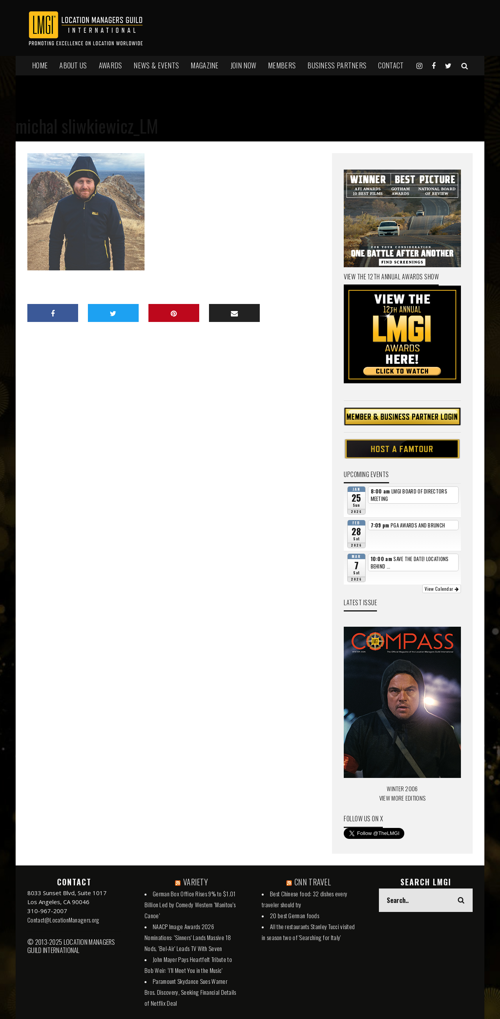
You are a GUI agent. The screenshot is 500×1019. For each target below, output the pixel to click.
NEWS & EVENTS (156, 65)
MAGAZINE (204, 65)
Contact (391, 65)
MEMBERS (282, 65)
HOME (40, 65)
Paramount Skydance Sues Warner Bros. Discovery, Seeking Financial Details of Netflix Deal (190, 992)
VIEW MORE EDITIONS (402, 798)
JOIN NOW (243, 65)
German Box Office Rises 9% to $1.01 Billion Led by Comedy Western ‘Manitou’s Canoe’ (190, 904)
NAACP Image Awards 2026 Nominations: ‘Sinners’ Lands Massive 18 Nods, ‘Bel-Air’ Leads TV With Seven (188, 937)
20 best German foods (294, 915)
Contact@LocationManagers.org (63, 919)
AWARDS (110, 65)
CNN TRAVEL (313, 882)
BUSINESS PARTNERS (336, 65)
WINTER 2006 (402, 788)
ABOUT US (73, 65)
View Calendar (442, 588)
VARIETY (195, 882)
